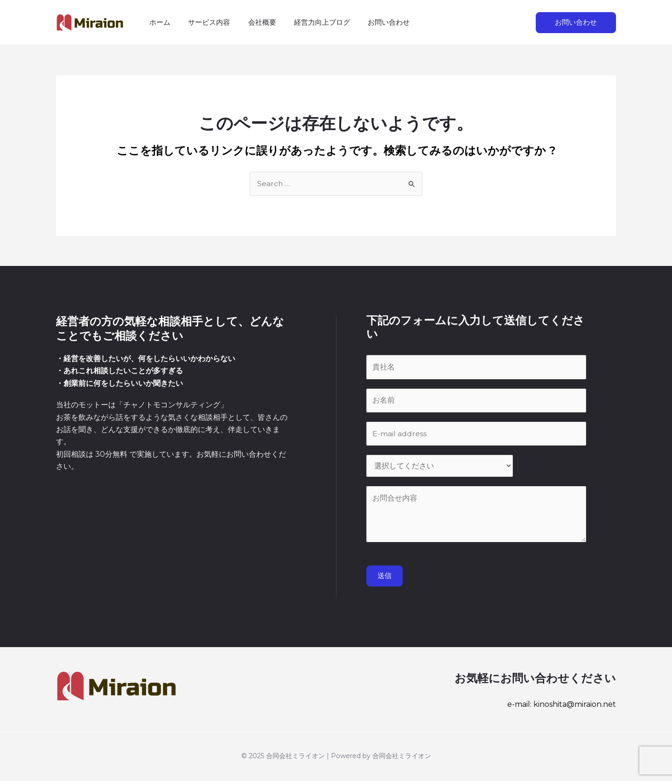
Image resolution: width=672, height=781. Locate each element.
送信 (385, 577)
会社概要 (252, 22)
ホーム (157, 22)
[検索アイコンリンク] (518, 22)
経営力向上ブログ (308, 22)
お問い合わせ (371, 22)
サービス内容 (203, 22)
